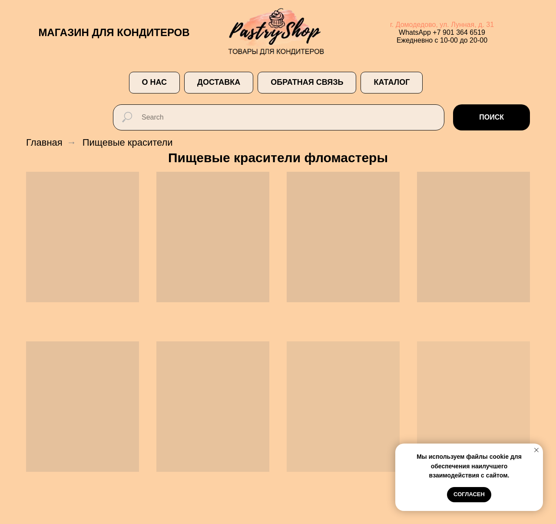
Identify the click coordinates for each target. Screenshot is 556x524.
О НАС (154, 82)
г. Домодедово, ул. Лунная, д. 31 (442, 24)
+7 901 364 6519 (459, 32)
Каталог (392, 82)
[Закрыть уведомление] (536, 450)
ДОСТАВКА (218, 82)
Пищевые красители (128, 142)
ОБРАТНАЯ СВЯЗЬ (307, 82)
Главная (44, 142)
